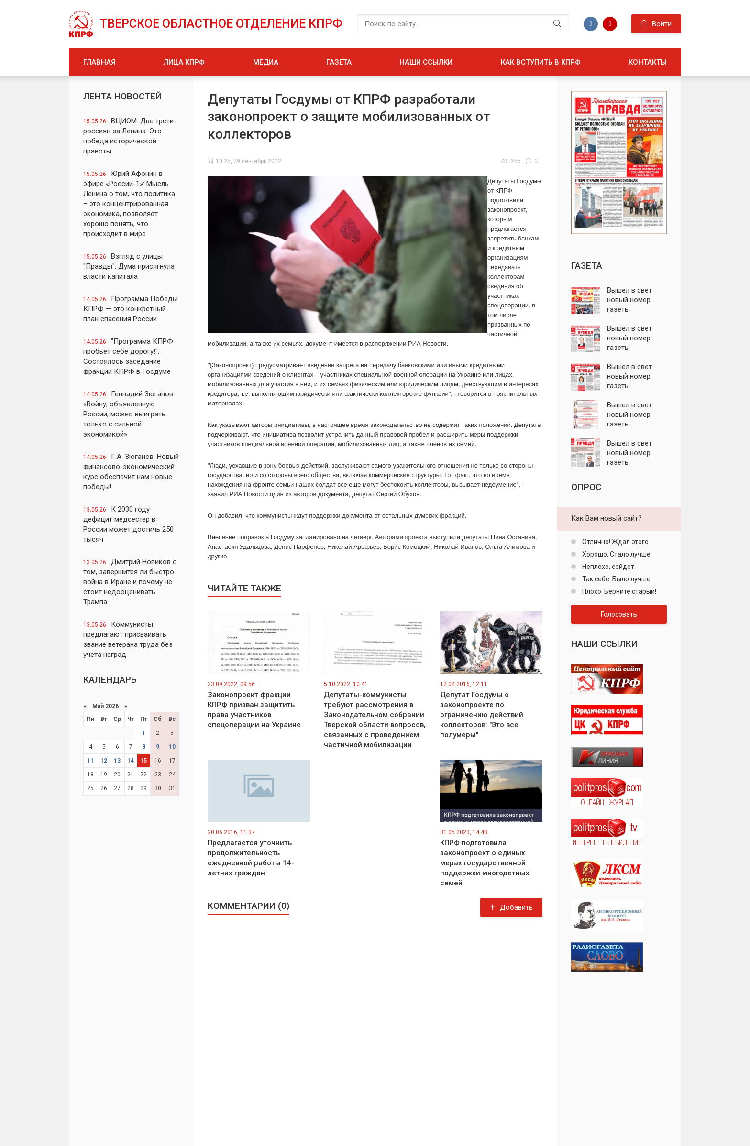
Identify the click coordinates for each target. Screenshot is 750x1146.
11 (90, 760)
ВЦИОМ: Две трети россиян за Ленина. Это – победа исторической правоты (128, 136)
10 (172, 746)
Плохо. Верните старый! (618, 591)
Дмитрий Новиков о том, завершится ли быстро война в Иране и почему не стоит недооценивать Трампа (130, 581)
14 (130, 760)
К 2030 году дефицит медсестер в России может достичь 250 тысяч (128, 524)
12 (103, 760)
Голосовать (619, 614)
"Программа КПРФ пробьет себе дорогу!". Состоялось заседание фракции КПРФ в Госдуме (128, 356)
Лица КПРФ (184, 62)
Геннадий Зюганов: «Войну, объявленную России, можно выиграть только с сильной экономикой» (129, 414)
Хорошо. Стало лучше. (616, 554)
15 (143, 760)
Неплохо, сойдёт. (608, 566)
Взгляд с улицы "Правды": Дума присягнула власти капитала (129, 266)
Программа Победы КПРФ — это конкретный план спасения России (130, 309)
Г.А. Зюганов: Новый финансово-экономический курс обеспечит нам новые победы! (131, 471)
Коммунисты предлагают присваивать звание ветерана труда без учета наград (128, 639)
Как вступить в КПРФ (541, 62)
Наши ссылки (425, 62)
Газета (339, 62)
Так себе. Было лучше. (616, 579)
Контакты (648, 62)
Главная (99, 62)
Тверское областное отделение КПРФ (221, 24)
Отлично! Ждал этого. (615, 542)
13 (117, 760)
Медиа (265, 62)
